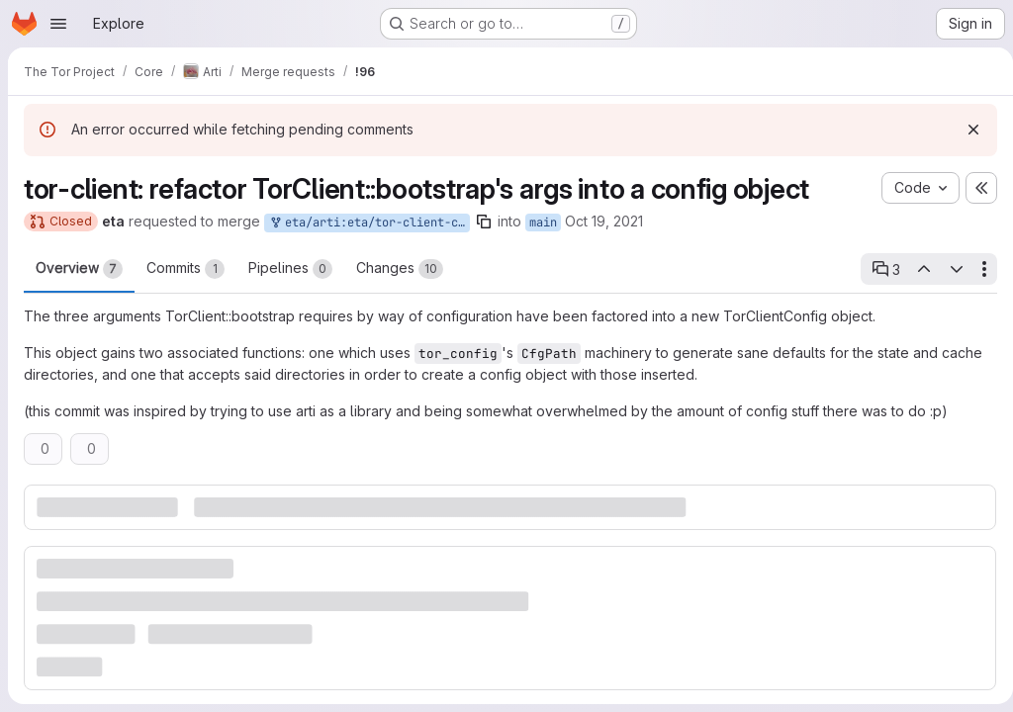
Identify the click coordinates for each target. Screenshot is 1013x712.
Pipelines (290, 269)
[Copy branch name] (484, 221)
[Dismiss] (965, 129)
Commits (185, 269)
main (543, 222)
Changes (399, 269)
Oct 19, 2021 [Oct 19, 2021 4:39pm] (604, 221)
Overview (79, 269)
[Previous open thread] (916, 269)
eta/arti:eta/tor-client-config (369, 223)
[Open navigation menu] (58, 24)
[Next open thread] (949, 269)
